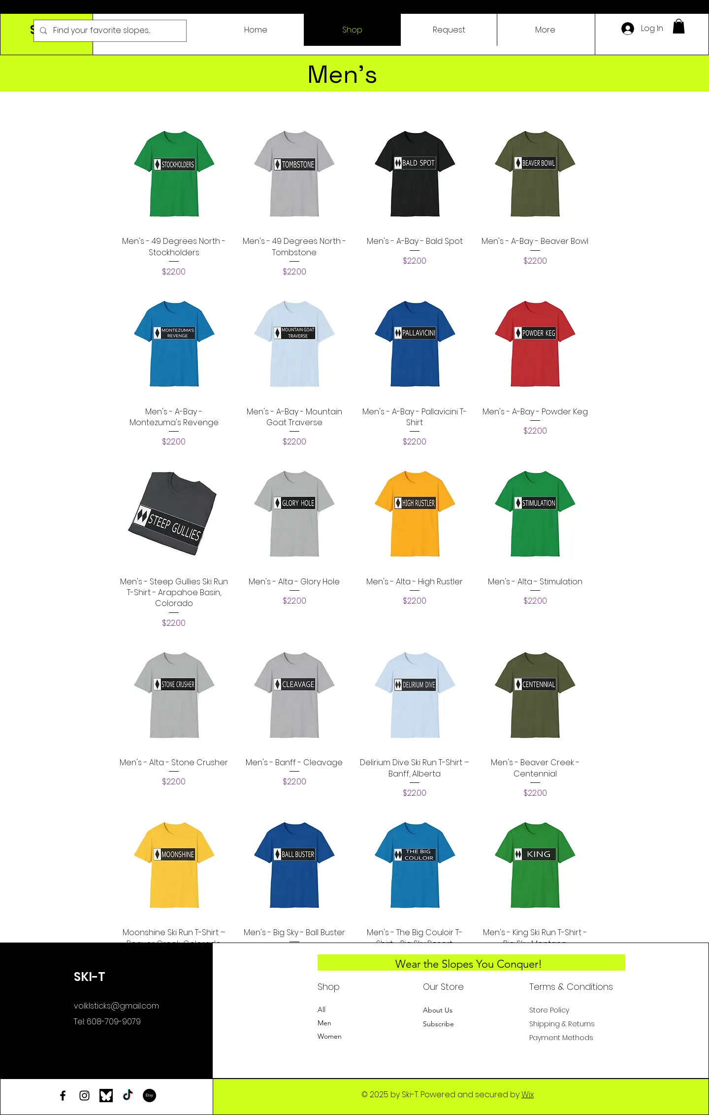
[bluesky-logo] (106, 1095)
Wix (527, 1094)
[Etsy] (149, 1095)
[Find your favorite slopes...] (109, 30)
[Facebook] (62, 1095)
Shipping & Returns (562, 1024)
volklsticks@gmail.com (116, 1006)
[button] (679, 26)
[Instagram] (84, 1095)
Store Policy (549, 1010)
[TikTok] (127, 1095)
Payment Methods (562, 1038)
